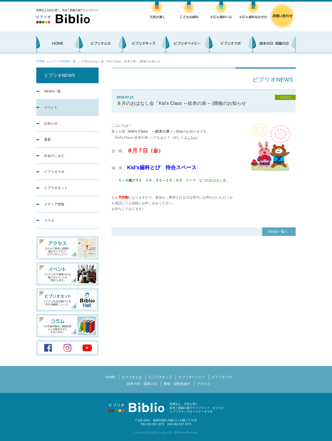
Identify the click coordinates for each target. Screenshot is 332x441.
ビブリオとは (132, 377)
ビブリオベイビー (191, 377)
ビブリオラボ (54, 172)
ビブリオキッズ (160, 377)
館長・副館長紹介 (177, 384)
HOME (40, 61)
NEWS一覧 (52, 91)
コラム (49, 220)
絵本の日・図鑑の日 (142, 384)
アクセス (203, 384)
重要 (47, 139)
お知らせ (51, 123)
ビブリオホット (56, 188)
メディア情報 (54, 204)
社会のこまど (54, 156)
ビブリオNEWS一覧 (63, 61)
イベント (51, 107)
